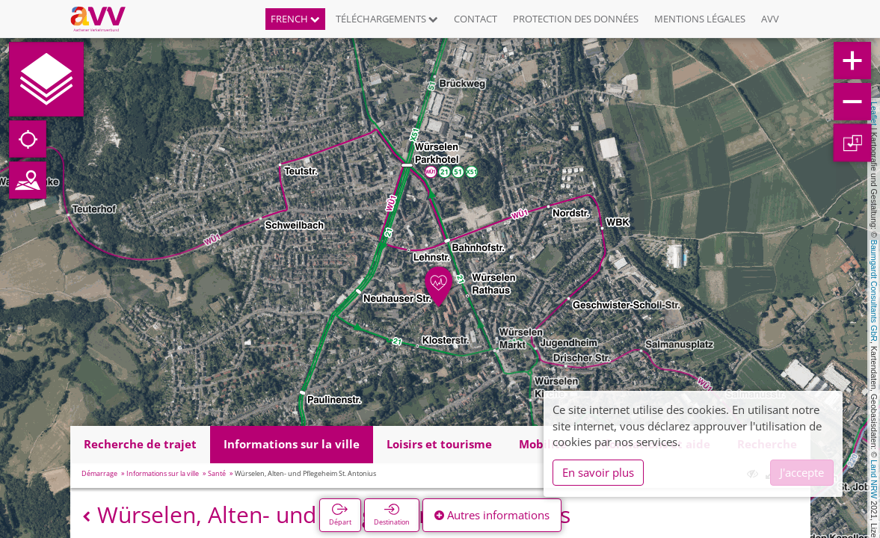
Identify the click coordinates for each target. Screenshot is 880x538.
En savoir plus (598, 472)
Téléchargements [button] (387, 18)
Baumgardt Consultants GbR (874, 290)
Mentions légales (699, 18)
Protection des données (576, 18)
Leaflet (874, 114)
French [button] (295, 18)
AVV (770, 18)
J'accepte (802, 472)
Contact (475, 18)
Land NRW (874, 479)
